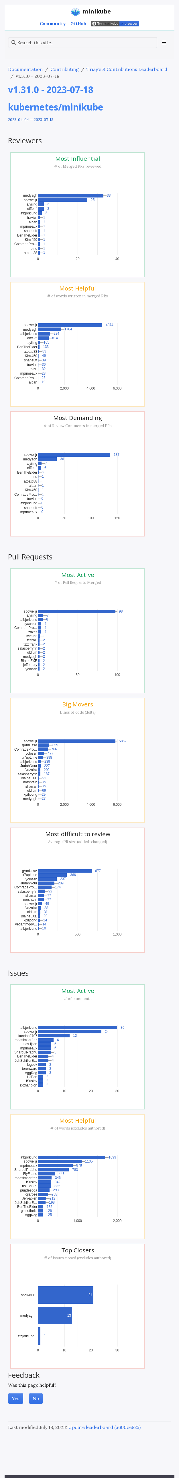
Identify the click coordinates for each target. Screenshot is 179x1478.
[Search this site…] (82, 42)
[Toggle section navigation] (164, 42)
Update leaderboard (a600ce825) (104, 1427)
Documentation (25, 69)
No (36, 1398)
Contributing (64, 69)
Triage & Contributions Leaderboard (126, 69)
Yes (15, 1398)
